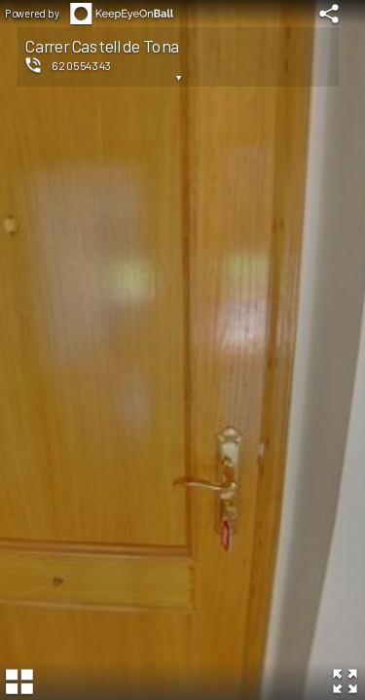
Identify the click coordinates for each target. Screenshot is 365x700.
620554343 (82, 65)
